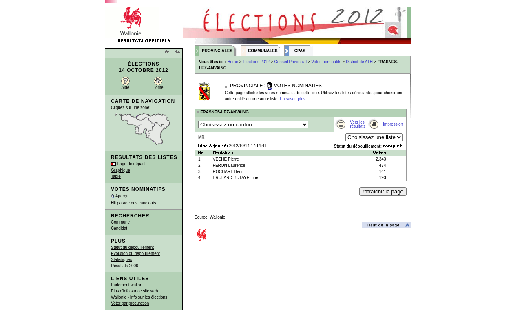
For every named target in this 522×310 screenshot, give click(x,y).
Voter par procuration (130, 303)
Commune (120, 222)
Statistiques (121, 259)
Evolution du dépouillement (135, 253)
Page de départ (131, 164)
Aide (125, 87)
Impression (393, 124)
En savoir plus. (293, 99)
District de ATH (359, 62)
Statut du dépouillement (132, 247)
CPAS (299, 51)
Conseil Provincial (290, 62)
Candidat (119, 228)
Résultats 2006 (124, 266)
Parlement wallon (126, 285)
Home (158, 87)
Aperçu (121, 196)
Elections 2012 (256, 62)
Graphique (120, 170)
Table (116, 176)
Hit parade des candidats (133, 203)
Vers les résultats (357, 124)
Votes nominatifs (326, 62)
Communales (263, 51)
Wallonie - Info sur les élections (139, 297)
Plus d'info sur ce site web (134, 291)
